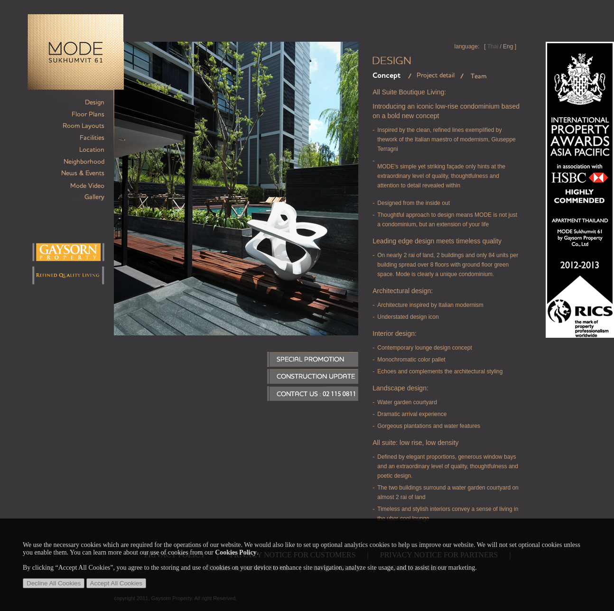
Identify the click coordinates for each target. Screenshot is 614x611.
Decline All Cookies (54, 583)
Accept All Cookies (116, 583)
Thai (492, 46)
